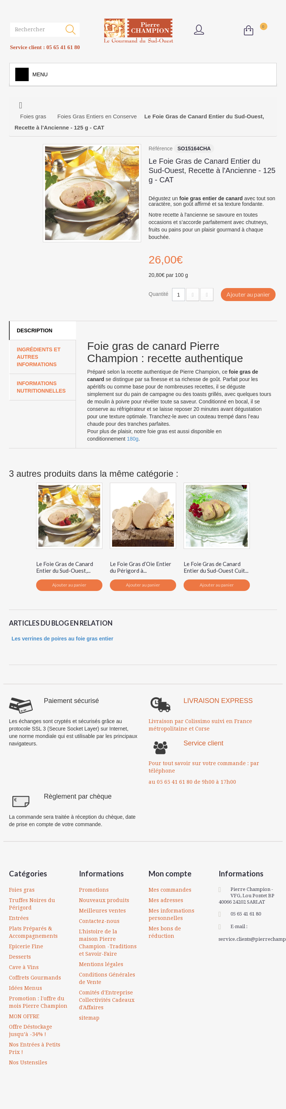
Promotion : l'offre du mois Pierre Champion (38, 1002)
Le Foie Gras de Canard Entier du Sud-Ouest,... (64, 567)
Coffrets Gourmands (35, 978)
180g (133, 439)
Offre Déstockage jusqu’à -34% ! (30, 1030)
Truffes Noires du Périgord (32, 904)
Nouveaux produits (104, 900)
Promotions (94, 890)
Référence (161, 148)
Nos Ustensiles (28, 1062)
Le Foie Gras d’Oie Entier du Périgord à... (140, 567)
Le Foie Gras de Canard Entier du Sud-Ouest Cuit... (216, 567)
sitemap (89, 1018)
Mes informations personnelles (171, 914)
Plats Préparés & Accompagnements (33, 932)
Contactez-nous (99, 921)
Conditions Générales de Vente (107, 978)
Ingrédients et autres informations (38, 356)
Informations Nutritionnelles (41, 387)
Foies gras (22, 890)
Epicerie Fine (26, 946)
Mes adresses (166, 900)
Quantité (158, 294)
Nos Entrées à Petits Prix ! (34, 1048)
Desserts (20, 957)
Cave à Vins (24, 967)
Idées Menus (25, 988)
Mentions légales (101, 964)
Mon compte (170, 873)
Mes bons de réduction (165, 932)
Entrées (19, 918)
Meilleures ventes (102, 911)
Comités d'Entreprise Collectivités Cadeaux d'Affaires (106, 1000)
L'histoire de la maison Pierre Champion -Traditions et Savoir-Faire (108, 943)
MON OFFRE (24, 1016)
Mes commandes (170, 890)
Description (35, 330)
